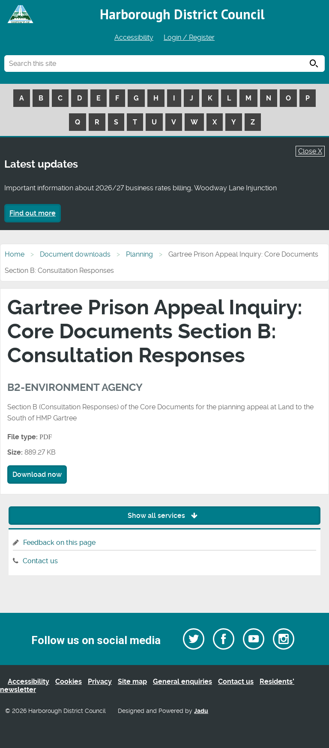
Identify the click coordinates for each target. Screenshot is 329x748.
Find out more (32, 213)
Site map (132, 681)
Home (14, 254)
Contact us (40, 561)
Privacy (100, 681)
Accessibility (133, 37)
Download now (37, 474)
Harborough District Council (182, 14)
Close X (310, 151)
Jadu (201, 711)
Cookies (68, 681)
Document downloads (75, 254)
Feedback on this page (59, 542)
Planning (139, 254)
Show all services (165, 515)
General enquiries (182, 681)
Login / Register (189, 37)
